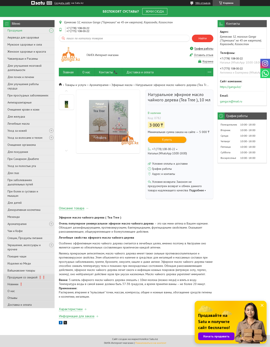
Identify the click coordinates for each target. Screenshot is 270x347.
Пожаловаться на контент (150, 342)
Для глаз (13, 173)
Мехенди (13, 217)
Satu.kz (153, 339)
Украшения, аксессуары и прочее (24, 247)
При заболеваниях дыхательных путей (20, 182)
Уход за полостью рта (21, 166)
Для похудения (17, 152)
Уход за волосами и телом (24, 138)
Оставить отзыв (203, 55)
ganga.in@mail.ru (231, 101)
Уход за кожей (17, 131)
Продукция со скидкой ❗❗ (26, 277)
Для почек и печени (20, 77)
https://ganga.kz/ (230, 87)
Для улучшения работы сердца (23, 86)
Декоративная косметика (23, 210)
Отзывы (12, 298)
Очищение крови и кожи (23, 109)
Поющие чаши (16, 256)
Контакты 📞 (108, 72)
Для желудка (16, 116)
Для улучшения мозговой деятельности (24, 68)
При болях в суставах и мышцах (22, 193)
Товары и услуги (75, 85)
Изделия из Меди (19, 263)
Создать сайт (62, 2)
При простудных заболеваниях (27, 95)
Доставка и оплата (19, 305)
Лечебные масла (18, 124)
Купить (167, 139)
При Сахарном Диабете (23, 159)
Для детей (14, 203)
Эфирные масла (121, 85)
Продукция (14, 30)
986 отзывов (203, 2)
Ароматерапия (17, 224)
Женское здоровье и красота (26, 51)
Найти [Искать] (203, 38)
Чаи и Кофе (15, 231)
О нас (11, 291)
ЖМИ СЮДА (155, 11)
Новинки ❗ (15, 284)
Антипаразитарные (19, 102)
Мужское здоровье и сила (24, 44)
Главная (68, 72)
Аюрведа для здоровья (23, 37)
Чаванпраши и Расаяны (22, 59)
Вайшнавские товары (21, 270)
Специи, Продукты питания (24, 238)
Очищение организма (21, 145)
